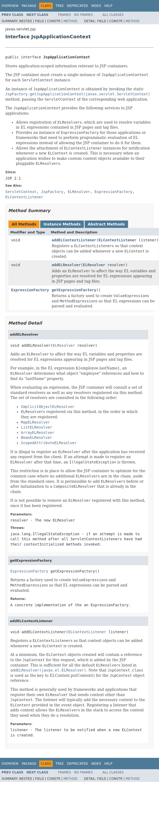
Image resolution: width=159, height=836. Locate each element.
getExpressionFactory (74, 290)
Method (70, 21)
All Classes (113, 15)
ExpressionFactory (30, 290)
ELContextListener (117, 240)
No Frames (83, 15)
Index (96, 6)
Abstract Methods (106, 224)
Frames (64, 15)
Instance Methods (61, 224)
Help (108, 6)
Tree (60, 6)
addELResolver (66, 265)
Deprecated (77, 6)
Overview (10, 6)
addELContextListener (74, 240)
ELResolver (94, 265)
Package (29, 6)
